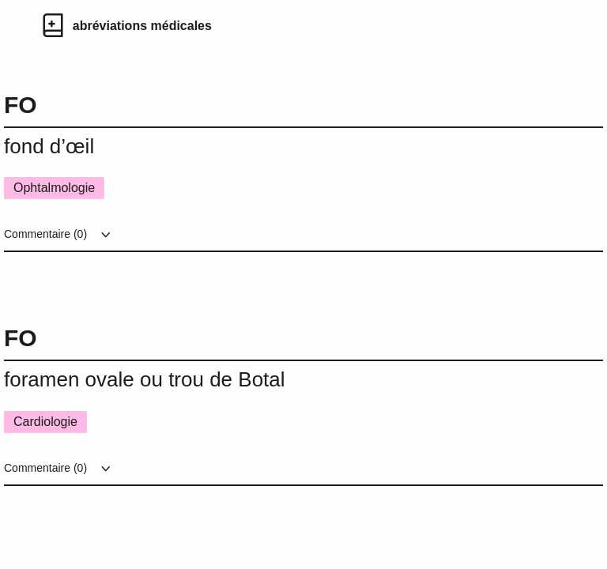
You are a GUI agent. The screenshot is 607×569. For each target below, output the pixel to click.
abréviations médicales (142, 25)
